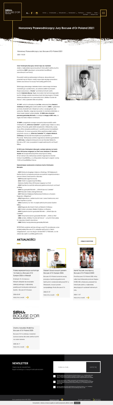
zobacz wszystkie (87, 241)
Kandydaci (72, 13)
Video (96, 13)
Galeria (89, 13)
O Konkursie (52, 13)
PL (27, 13)
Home (44, 13)
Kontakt (85, 14)
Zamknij (77, 403)
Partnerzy (81, 13)
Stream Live (94, 14)
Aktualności (62, 13)
